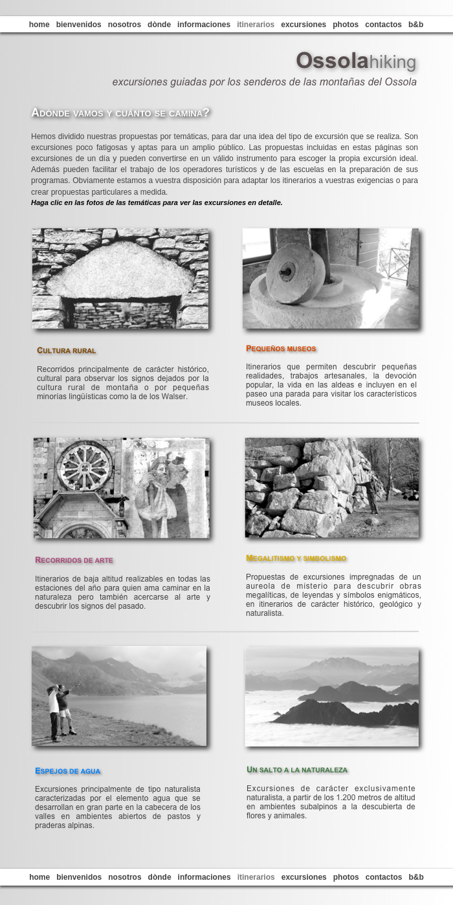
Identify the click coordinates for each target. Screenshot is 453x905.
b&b (415, 24)
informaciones (203, 24)
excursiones (303, 24)
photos (346, 24)
